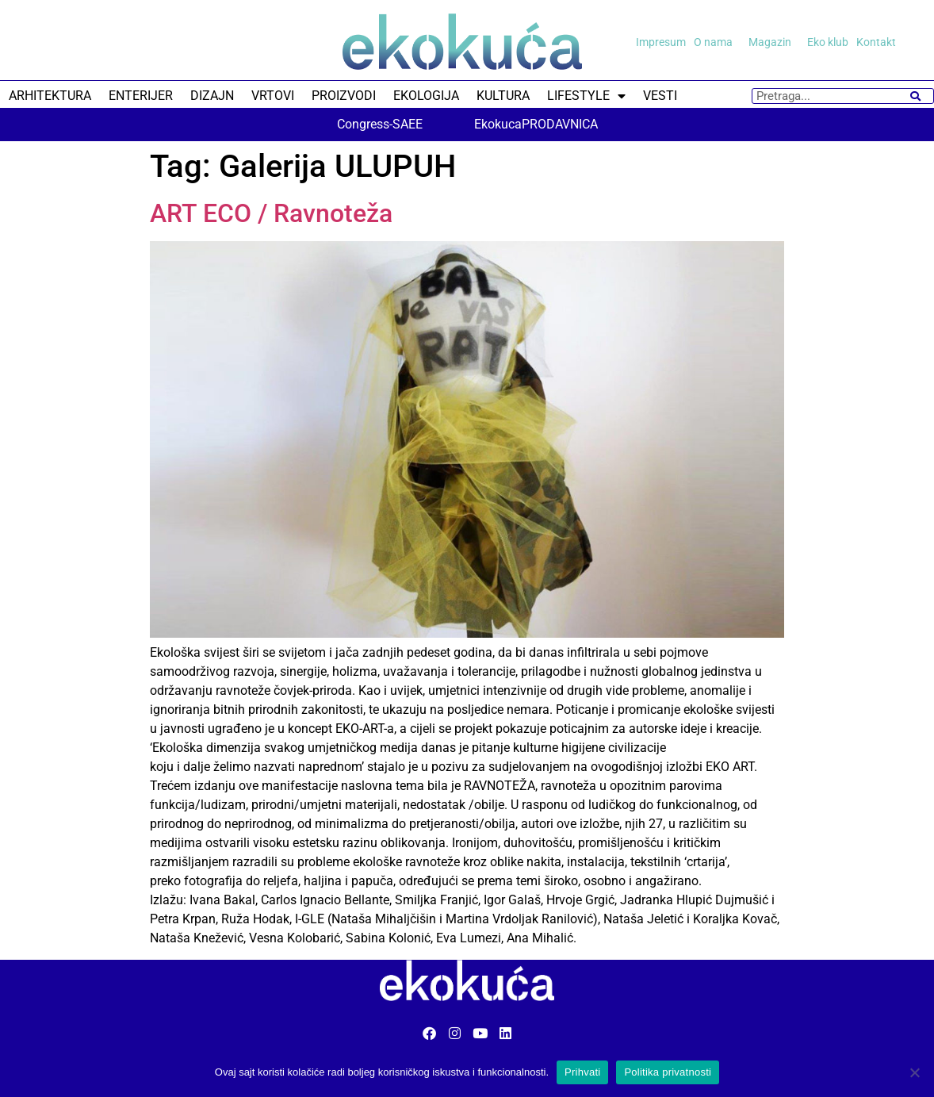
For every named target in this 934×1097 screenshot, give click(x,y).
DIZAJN (212, 95)
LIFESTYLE (586, 96)
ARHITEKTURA (50, 95)
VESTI (660, 95)
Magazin (773, 42)
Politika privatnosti (667, 1072)
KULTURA (503, 95)
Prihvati (582, 1072)
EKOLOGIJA (426, 95)
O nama (717, 42)
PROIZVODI (344, 95)
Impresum (661, 42)
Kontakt (876, 42)
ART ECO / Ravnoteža (271, 213)
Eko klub (827, 42)
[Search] (915, 96)
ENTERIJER (141, 95)
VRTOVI (272, 95)
